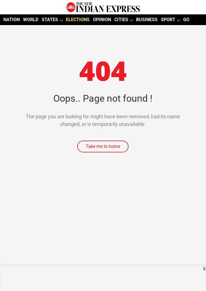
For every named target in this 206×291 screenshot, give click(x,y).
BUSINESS (147, 19)
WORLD (30, 19)
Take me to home (103, 146)
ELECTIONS (78, 19)
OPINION (102, 19)
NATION (11, 19)
